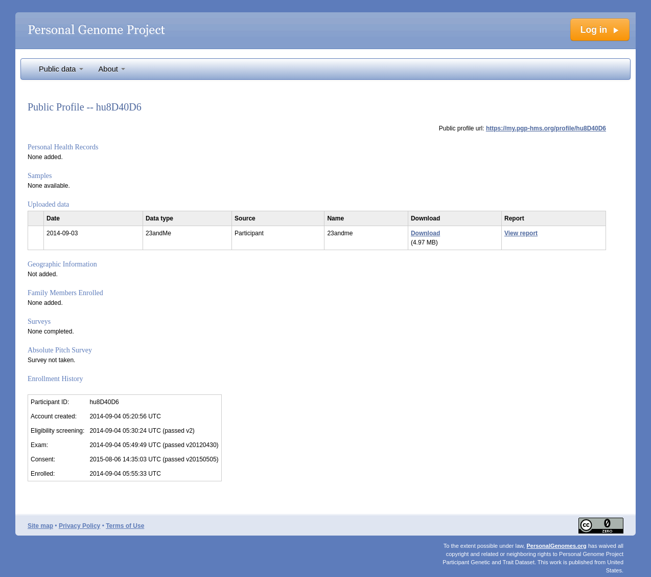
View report (521, 233)
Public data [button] (61, 69)
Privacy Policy (79, 525)
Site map (40, 525)
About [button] (112, 69)
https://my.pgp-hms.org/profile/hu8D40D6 (546, 128)
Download (425, 233)
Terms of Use (125, 525)
